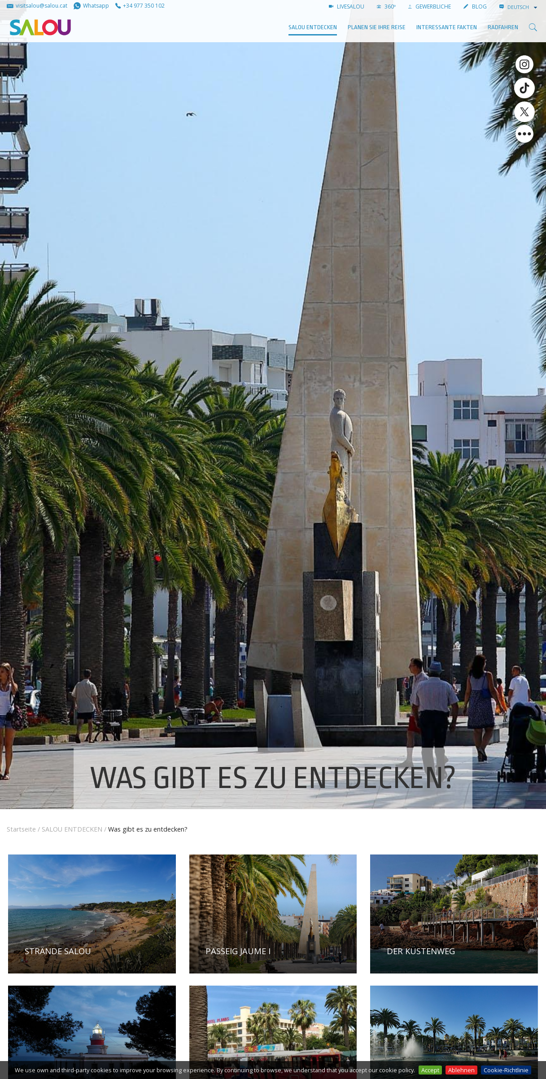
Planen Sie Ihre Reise (377, 27)
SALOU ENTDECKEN (312, 27)
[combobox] (523, 7)
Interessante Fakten (446, 27)
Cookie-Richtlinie (506, 1070)
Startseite (21, 829)
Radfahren (503, 27)
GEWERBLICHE (429, 6)
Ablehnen (461, 1070)
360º (386, 6)
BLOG (475, 6)
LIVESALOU (346, 6)
